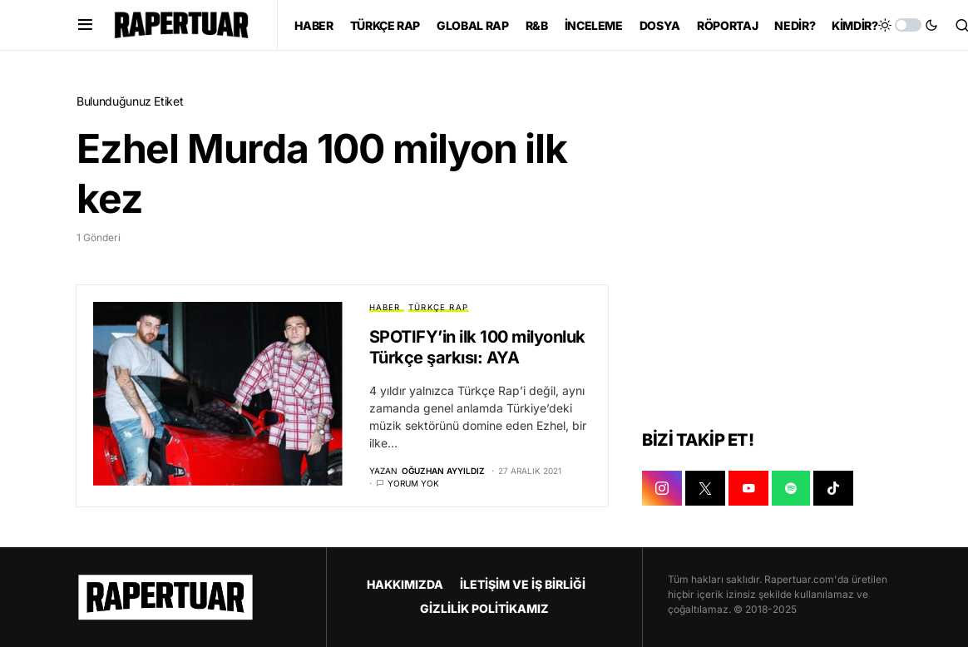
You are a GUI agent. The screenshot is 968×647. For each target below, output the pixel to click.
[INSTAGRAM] (662, 489)
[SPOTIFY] (791, 489)
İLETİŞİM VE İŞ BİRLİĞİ (522, 584)
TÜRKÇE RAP (438, 307)
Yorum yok (413, 483)
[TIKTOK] (833, 489)
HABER (385, 307)
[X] (705, 489)
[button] (85, 25)
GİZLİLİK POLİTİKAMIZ (484, 608)
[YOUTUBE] (748, 489)
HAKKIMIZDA (405, 584)
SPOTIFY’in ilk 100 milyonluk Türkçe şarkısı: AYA (477, 347)
